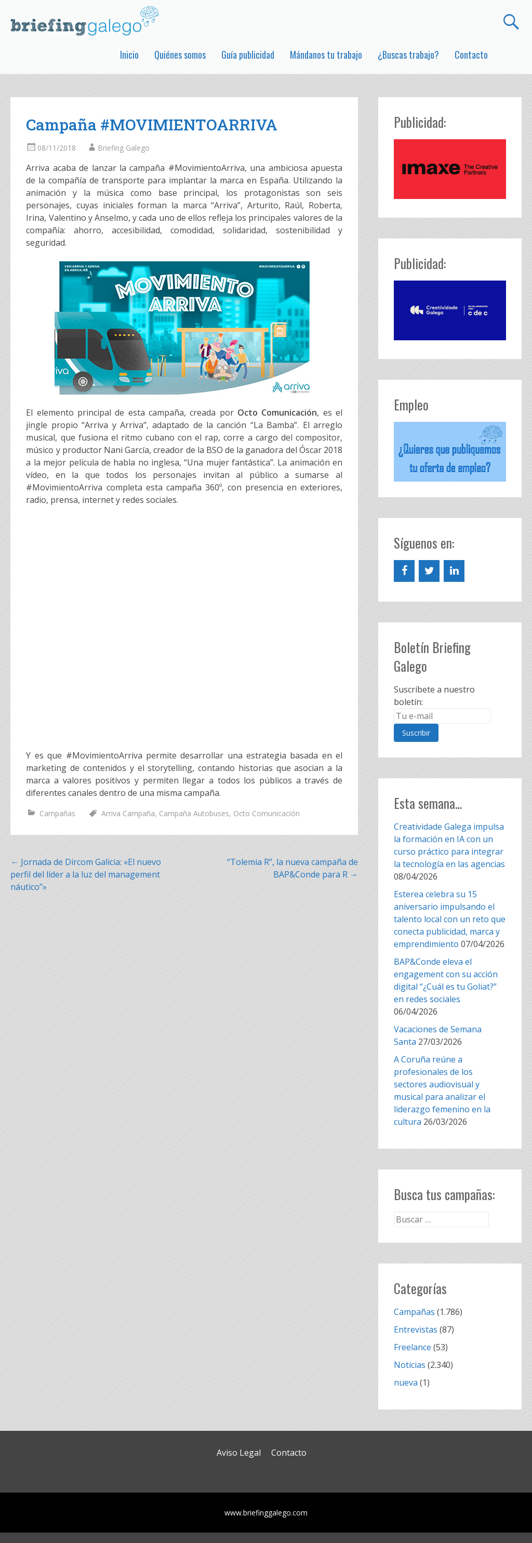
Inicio (129, 54)
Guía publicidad (247, 54)
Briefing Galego (124, 148)
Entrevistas (415, 1329)
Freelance (412, 1347)
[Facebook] (404, 571)
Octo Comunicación (266, 813)
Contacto (471, 54)
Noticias (409, 1365)
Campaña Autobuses (194, 813)
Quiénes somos (180, 54)
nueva (406, 1382)
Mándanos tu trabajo (326, 54)
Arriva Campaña (128, 813)
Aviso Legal (239, 1452)
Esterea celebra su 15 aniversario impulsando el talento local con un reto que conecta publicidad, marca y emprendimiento (450, 919)
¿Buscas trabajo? (408, 54)
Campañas (57, 813)
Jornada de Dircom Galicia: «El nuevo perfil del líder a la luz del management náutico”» (85, 874)
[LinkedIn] (454, 571)
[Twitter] (429, 571)
